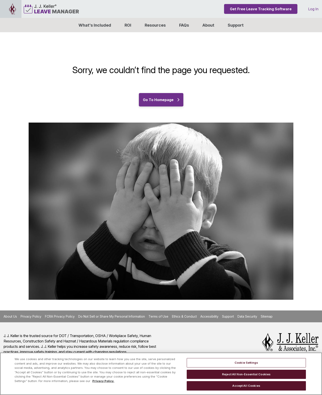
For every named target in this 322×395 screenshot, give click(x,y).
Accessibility (209, 316)
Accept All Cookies (246, 385)
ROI (128, 25)
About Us (10, 316)
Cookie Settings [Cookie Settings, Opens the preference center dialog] (246, 362)
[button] (208, 25)
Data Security (247, 316)
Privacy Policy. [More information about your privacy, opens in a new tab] (103, 381)
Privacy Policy (31, 316)
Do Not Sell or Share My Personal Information (111, 316)
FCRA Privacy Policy (60, 316)
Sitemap (267, 316)
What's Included (94, 25)
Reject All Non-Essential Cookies (246, 374)
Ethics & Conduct (184, 316)
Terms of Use (158, 316)
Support (236, 25)
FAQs (184, 25)
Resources (155, 25)
